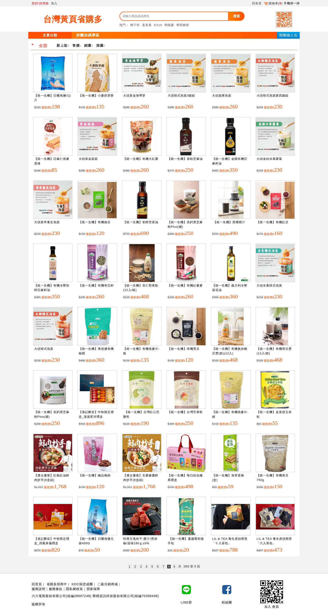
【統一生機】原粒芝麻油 (185, 159)
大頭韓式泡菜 (43, 348)
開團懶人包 (288, 35)
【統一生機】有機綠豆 (95, 222)
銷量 (87, 45)
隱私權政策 (74, 589)
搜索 (236, 16)
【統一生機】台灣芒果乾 (185, 412)
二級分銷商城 (107, 584)
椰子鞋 (135, 25)
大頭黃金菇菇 (88, 159)
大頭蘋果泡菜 (221, 95)
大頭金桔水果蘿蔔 (269, 159)
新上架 (62, 45)
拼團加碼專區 (87, 35)
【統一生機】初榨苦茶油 (140, 222)
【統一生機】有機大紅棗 (140, 159)
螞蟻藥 (169, 25)
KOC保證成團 (82, 584)
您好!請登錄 (40, 3)
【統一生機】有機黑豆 (184, 348)
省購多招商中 (57, 584)
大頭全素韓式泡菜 (269, 285)
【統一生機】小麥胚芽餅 (96, 95)
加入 (54, 3)
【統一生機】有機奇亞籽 (96, 285)
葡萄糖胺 (182, 25)
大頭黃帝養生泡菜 (47, 222)
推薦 (100, 45)
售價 (76, 45)
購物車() (273, 3)
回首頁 (257, 3)
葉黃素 (147, 25)
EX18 (158, 25)
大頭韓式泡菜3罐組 (181, 95)
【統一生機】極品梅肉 (95, 475)
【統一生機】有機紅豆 (273, 222)
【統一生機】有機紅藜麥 (185, 285)
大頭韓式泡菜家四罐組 (273, 95)
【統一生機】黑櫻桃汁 (228, 222)
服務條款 (55, 589)
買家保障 (93, 589)
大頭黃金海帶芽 (134, 95)
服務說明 (38, 589)
